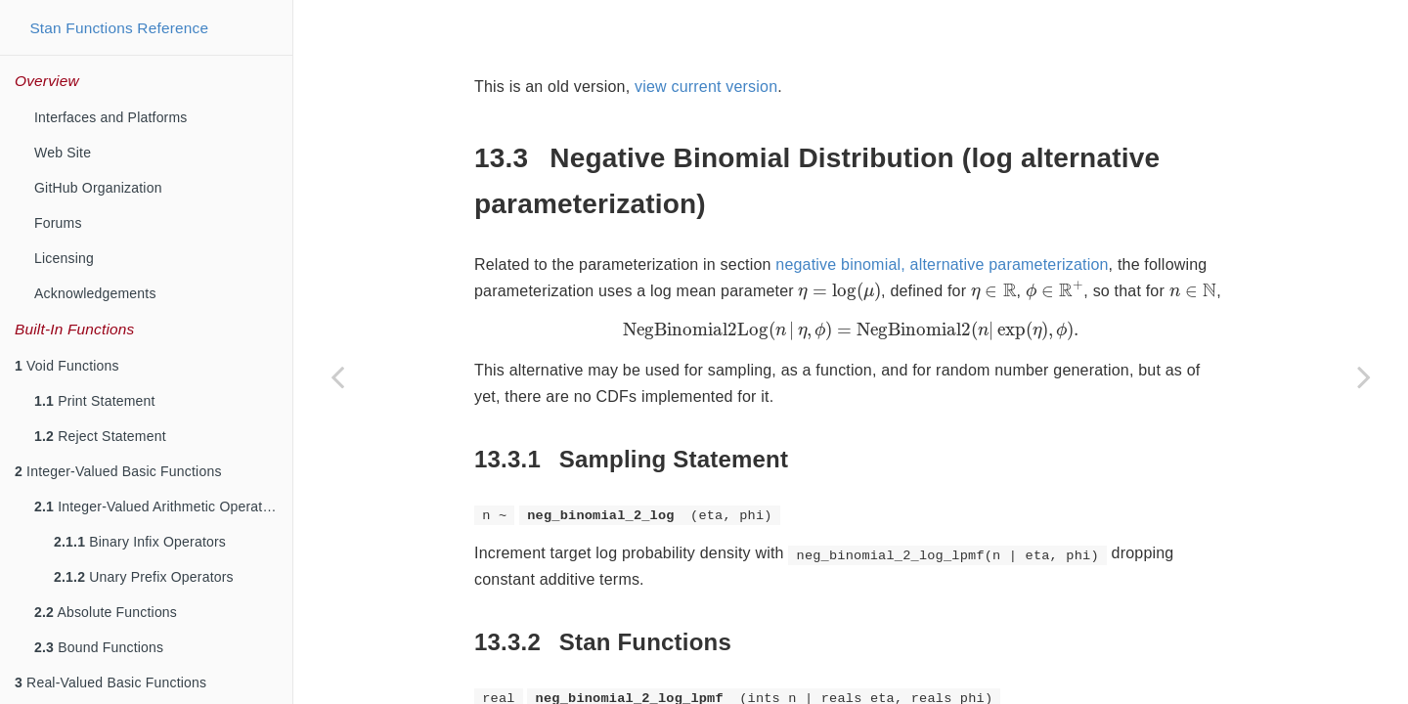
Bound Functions (98, 647)
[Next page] (1364, 376)
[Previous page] (337, 376)
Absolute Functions (105, 612)
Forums (58, 223)
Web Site (62, 152)
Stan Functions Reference (118, 28)
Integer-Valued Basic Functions (118, 471)
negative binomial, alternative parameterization (941, 215)
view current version (706, 37)
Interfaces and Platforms (111, 117)
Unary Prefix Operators (144, 577)
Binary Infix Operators (140, 542)
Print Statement (94, 401)
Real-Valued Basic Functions (110, 682)
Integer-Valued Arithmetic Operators (158, 506)
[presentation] (839, 242)
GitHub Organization (98, 188)
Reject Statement (100, 436)
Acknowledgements (95, 293)
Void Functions (67, 366)
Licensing (64, 258)
